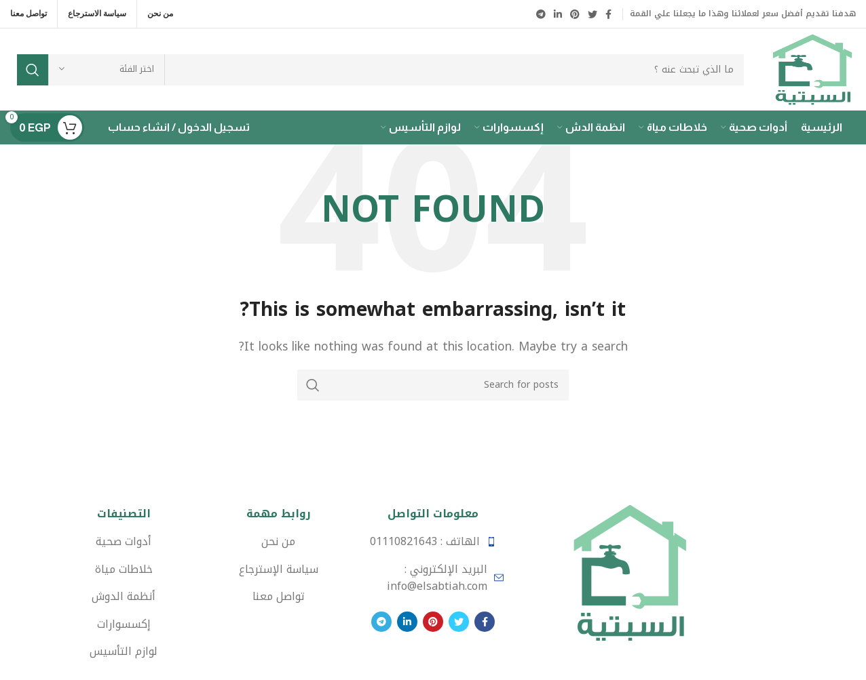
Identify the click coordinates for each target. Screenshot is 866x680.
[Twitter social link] (592, 14)
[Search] (380, 69)
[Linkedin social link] (558, 14)
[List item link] (433, 542)
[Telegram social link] (541, 14)
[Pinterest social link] (575, 14)
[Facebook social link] (608, 14)
